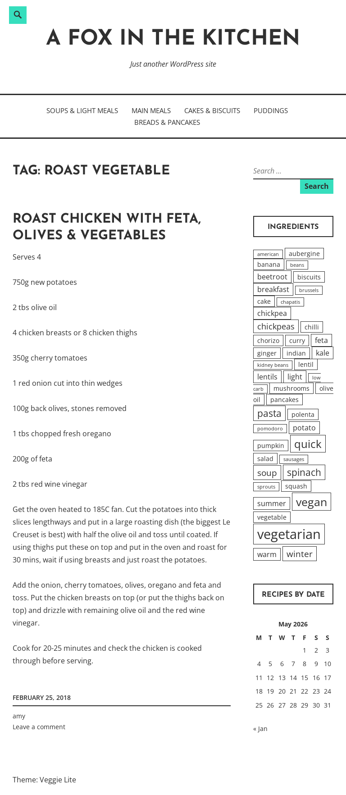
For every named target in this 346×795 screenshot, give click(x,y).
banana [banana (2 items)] (268, 264)
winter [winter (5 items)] (300, 554)
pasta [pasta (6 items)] (269, 413)
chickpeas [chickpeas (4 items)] (276, 326)
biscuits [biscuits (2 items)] (309, 277)
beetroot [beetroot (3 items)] (272, 277)
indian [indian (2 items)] (296, 353)
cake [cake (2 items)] (264, 301)
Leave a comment (39, 726)
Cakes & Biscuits (212, 110)
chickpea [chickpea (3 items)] (272, 313)
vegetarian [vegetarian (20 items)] (289, 534)
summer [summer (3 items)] (271, 503)
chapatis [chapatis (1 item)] (290, 302)
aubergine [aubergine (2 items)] (304, 253)
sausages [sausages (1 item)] (293, 459)
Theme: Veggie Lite (44, 780)
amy (19, 716)
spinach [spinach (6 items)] (304, 472)
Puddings (271, 110)
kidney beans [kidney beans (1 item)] (272, 365)
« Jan (260, 728)
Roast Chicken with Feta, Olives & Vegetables (107, 228)
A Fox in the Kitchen (173, 39)
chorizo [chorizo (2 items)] (268, 340)
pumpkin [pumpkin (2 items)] (270, 445)
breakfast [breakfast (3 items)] (273, 289)
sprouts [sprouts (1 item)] (266, 487)
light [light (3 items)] (294, 377)
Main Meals (151, 110)
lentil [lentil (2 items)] (306, 364)
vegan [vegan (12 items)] (311, 501)
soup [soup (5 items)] (267, 472)
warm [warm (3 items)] (267, 554)
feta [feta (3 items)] (321, 340)
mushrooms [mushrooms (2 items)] (291, 388)
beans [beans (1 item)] (297, 265)
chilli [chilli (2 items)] (312, 327)
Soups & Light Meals (82, 110)
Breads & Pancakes (167, 122)
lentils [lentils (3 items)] (267, 377)
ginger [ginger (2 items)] (267, 353)
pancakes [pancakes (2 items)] (284, 399)
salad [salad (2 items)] (265, 458)
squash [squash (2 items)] (296, 486)
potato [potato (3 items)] (304, 428)
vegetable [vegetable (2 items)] (272, 517)
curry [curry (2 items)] (297, 340)
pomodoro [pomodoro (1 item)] (270, 428)
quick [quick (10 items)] (308, 443)
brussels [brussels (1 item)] (309, 290)
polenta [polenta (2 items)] (302, 414)
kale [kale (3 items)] (322, 353)
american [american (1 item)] (268, 254)
